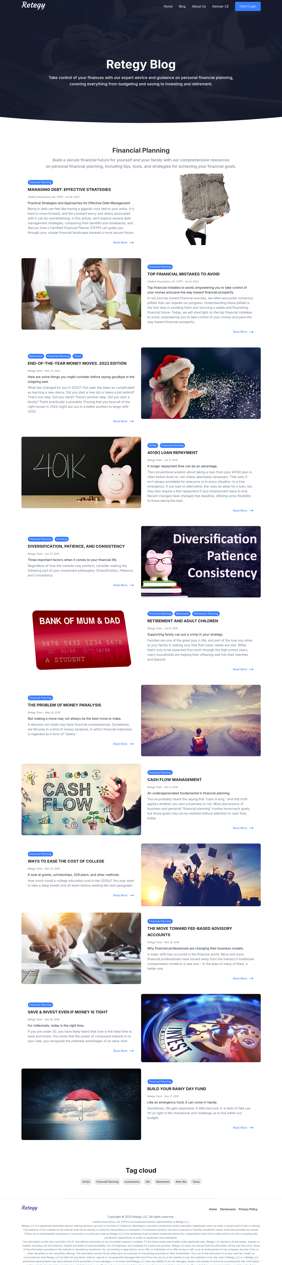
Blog (182, 6)
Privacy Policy (248, 1209)
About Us (199, 6)
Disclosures (228, 1209)
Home (168, 6)
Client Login (248, 6)
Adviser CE (220, 6)
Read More (123, 242)
